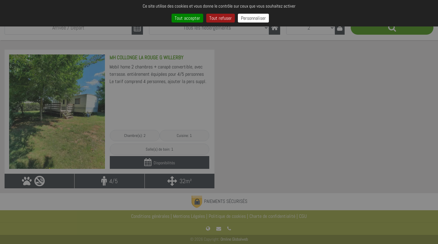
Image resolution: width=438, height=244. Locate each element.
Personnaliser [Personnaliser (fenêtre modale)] (253, 18)
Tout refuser (220, 18)
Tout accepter (187, 18)
